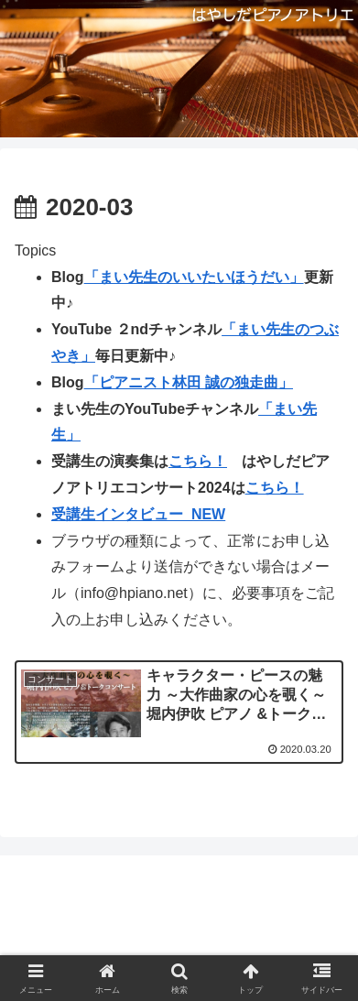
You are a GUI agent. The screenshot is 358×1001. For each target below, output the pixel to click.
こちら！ (197, 461)
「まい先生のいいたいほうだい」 (194, 277)
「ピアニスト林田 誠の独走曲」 (188, 382)
